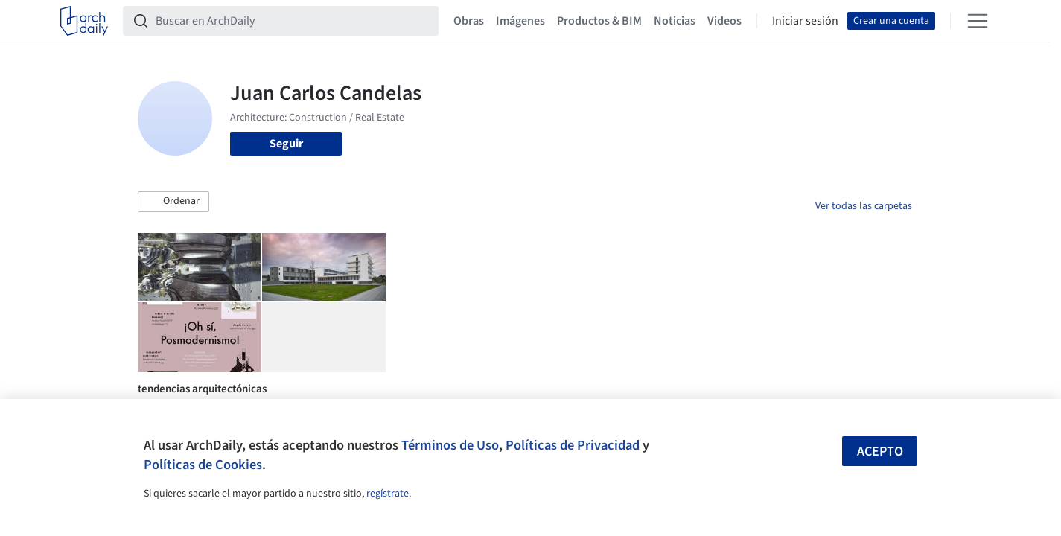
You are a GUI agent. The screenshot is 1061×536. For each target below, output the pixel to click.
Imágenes (520, 21)
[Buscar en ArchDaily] (293, 21)
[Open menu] (978, 21)
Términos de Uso (450, 445)
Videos (724, 21)
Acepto (880, 451)
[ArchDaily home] (84, 21)
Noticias (674, 21)
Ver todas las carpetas (863, 206)
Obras (468, 21)
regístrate (387, 493)
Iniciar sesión (805, 21)
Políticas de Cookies (203, 464)
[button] (173, 201)
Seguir (286, 143)
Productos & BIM (599, 21)
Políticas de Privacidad (573, 445)
